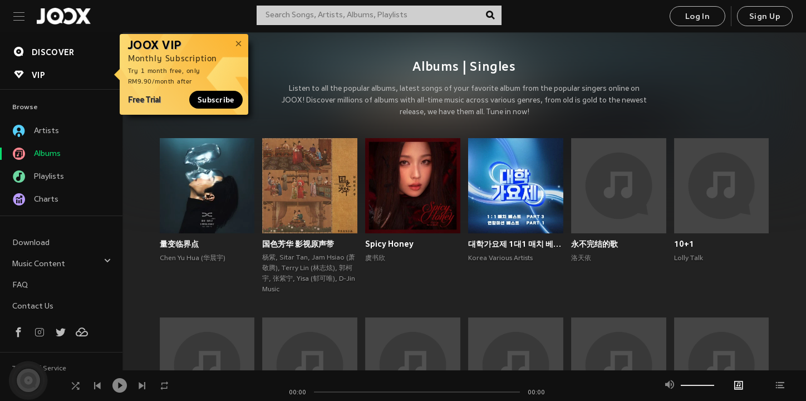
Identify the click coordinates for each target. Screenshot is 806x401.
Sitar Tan (293, 258)
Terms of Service (39, 369)
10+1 (684, 243)
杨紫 (269, 258)
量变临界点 (179, 243)
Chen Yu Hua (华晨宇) (192, 258)
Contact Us (32, 306)
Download (31, 243)
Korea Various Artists (500, 258)
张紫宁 (283, 279)
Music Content (61, 262)
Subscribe (216, 99)
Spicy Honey (389, 243)
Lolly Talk (688, 258)
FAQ (20, 285)
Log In (697, 17)
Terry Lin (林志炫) (308, 268)
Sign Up (764, 17)
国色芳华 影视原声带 (298, 243)
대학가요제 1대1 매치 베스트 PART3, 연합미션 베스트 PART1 (515, 243)
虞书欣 (375, 258)
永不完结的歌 (594, 243)
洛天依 (581, 258)
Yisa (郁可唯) (316, 279)
